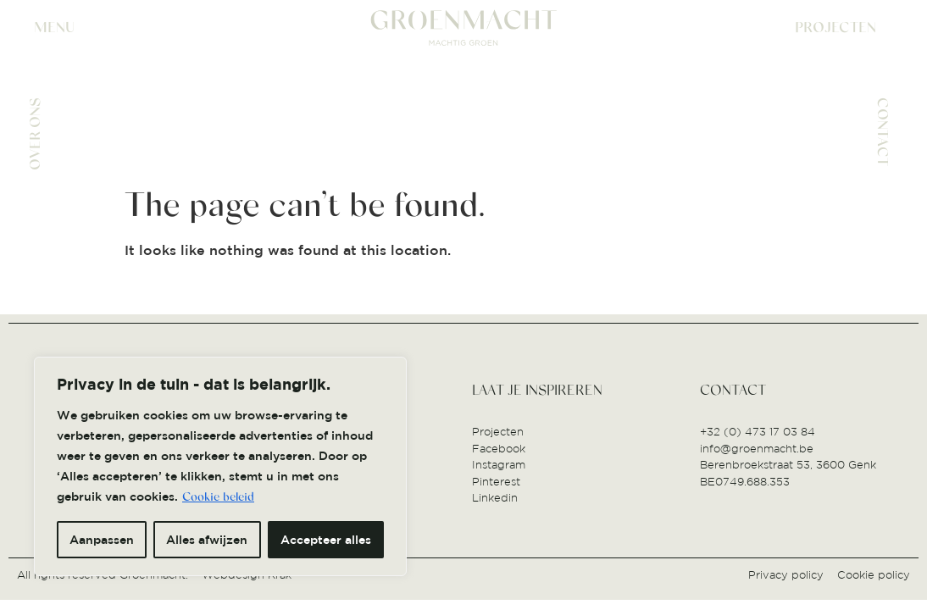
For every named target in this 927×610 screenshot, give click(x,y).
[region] (220, 466)
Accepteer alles (325, 539)
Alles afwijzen (206, 539)
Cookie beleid (218, 497)
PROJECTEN (835, 27)
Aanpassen (101, 539)
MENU (54, 27)
